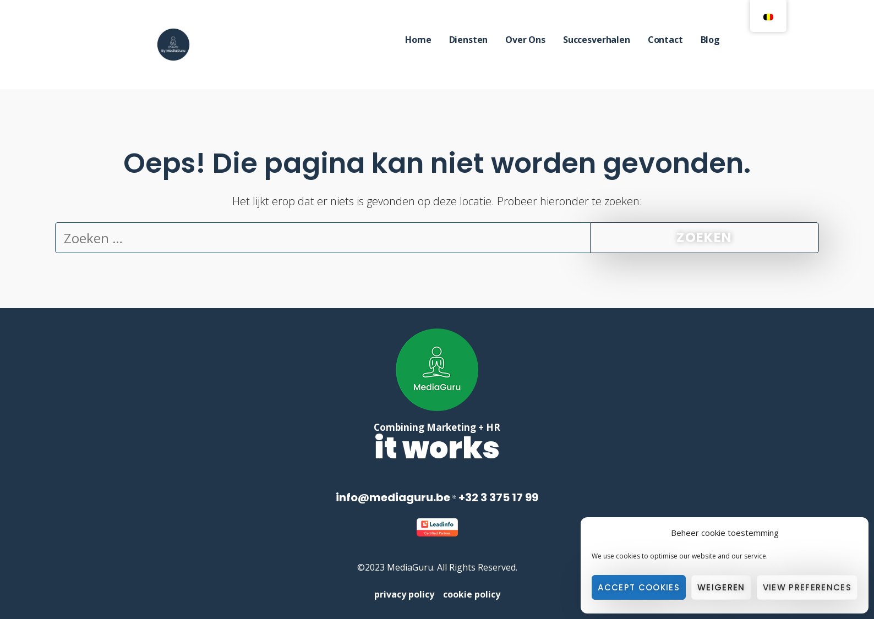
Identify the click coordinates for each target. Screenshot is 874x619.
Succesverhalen (596, 40)
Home (418, 40)
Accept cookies (639, 587)
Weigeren (721, 587)
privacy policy (408, 594)
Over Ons (525, 40)
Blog (710, 40)
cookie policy (471, 594)
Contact (665, 40)
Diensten (468, 40)
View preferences (807, 587)
